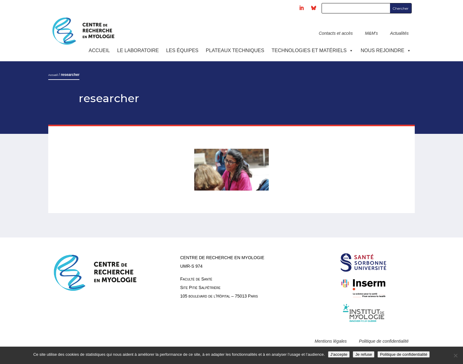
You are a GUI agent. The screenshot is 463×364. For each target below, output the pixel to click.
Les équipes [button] (182, 50)
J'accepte (339, 354)
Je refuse (363, 354)
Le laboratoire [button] (138, 50)
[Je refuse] (455, 355)
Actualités (399, 33)
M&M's (371, 33)
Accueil (99, 50)
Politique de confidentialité (384, 341)
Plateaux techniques (235, 50)
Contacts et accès (336, 33)
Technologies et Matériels (312, 50)
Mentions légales (331, 341)
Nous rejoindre (386, 50)
